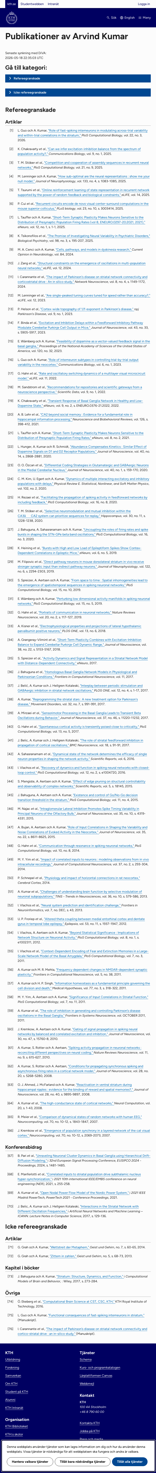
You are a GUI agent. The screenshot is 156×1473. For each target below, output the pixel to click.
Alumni (10, 1400)
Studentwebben (32, 4)
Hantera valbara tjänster (30, 1462)
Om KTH (11, 1384)
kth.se (11, 4)
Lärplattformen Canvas (96, 1375)
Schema (86, 1359)
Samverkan (13, 1375)
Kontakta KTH (90, 1423)
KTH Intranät (14, 1408)
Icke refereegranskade (30, 92)
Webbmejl (87, 1384)
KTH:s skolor (14, 1434)
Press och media (91, 1439)
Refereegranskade (27, 78)
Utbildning (12, 1359)
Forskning (12, 1367)
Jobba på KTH (90, 1431)
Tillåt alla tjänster (130, 1462)
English (129, 18)
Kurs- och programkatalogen (100, 1367)
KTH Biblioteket (16, 1426)
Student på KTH (16, 1392)
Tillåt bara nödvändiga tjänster (82, 1462)
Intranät (53, 4)
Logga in (144, 4)
